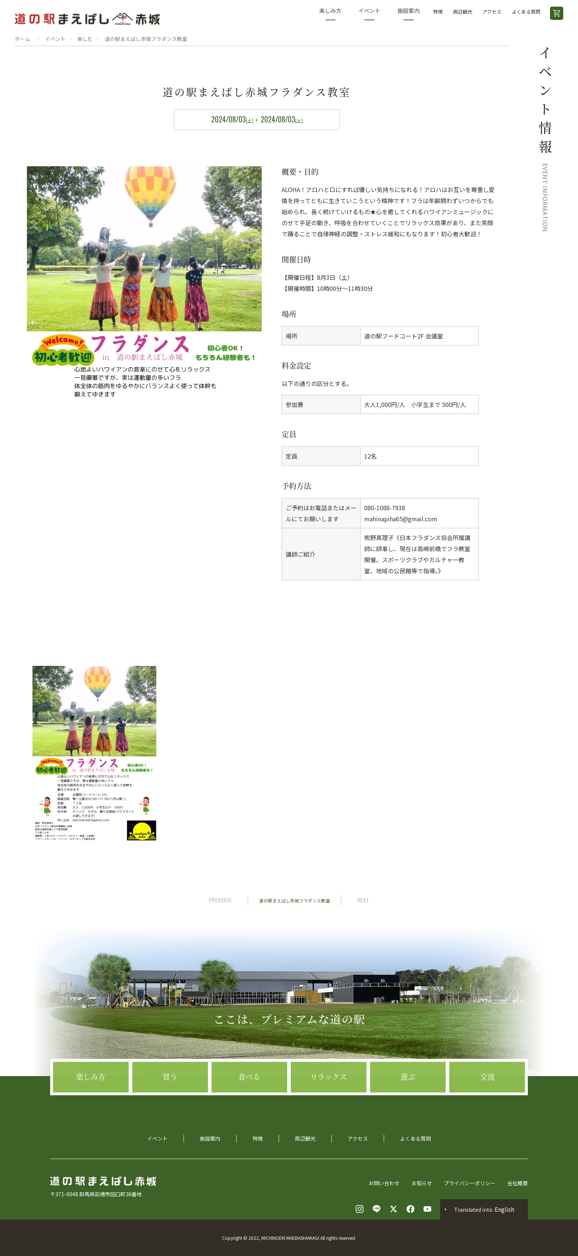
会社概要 (517, 1183)
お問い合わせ (384, 1183)
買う (170, 1110)
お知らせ (421, 1183)
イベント (369, 13)
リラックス (328, 1110)
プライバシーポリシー (469, 1183)
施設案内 (408, 13)
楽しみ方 (330, 13)
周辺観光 (462, 11)
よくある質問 (526, 11)
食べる (249, 1110)
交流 (487, 1110)
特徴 (438, 11)
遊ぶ (408, 1110)
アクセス (492, 11)
